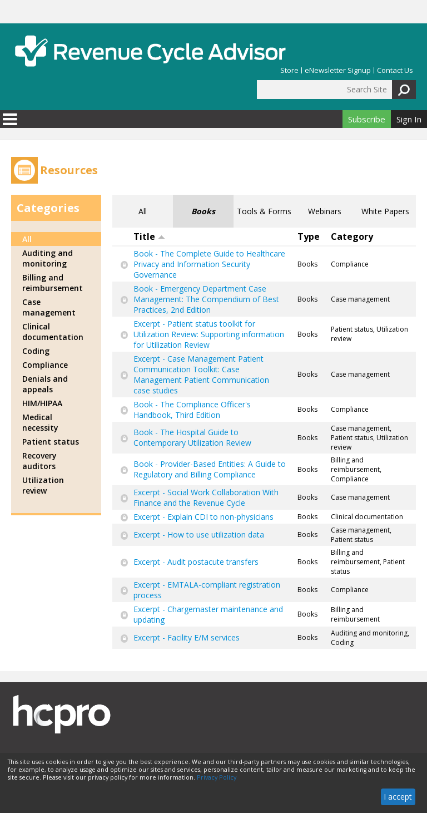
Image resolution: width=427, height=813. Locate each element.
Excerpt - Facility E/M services (186, 637)
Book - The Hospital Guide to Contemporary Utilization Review (192, 437)
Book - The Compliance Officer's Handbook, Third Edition (192, 409)
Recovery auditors (39, 460)
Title (149, 236)
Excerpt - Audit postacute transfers (196, 561)
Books (203, 211)
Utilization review (43, 485)
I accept (398, 796)
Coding (35, 351)
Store (289, 70)
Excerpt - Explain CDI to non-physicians (203, 516)
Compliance (45, 364)
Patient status (50, 441)
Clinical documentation (52, 331)
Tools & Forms (264, 211)
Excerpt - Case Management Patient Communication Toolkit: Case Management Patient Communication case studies (201, 374)
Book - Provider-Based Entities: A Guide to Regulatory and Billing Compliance (209, 469)
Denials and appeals (45, 384)
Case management (49, 307)
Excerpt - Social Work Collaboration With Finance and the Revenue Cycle (206, 497)
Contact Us (395, 70)
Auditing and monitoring (47, 258)
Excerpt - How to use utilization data (198, 534)
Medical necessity (40, 422)
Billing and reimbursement (52, 282)
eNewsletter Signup (338, 70)
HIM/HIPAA (42, 403)
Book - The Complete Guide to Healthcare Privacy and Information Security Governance (209, 264)
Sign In (408, 119)
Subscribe (366, 119)
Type (308, 236)
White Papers (385, 211)
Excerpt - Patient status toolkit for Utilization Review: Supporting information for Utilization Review (208, 334)
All (142, 211)
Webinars (324, 211)
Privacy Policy (216, 777)
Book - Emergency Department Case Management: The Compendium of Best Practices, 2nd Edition (206, 299)
